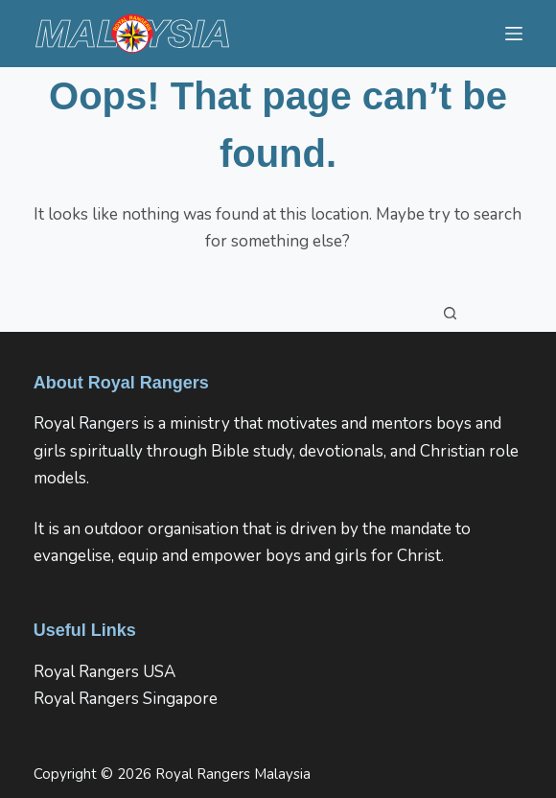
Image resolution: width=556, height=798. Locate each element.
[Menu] (513, 33)
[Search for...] (258, 312)
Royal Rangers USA (104, 672)
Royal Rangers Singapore (126, 699)
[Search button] (450, 312)
